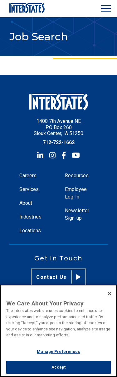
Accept (58, 367)
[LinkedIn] (40, 155)
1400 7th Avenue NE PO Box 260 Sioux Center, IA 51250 (58, 127)
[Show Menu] (106, 8)
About (25, 203)
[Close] (109, 293)
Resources (77, 175)
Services (29, 189)
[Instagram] (52, 155)
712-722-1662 (59, 142)
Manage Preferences (58, 351)
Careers (28, 175)
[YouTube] (76, 155)
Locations (30, 231)
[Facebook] (63, 155)
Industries (30, 217)
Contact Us (58, 277)
